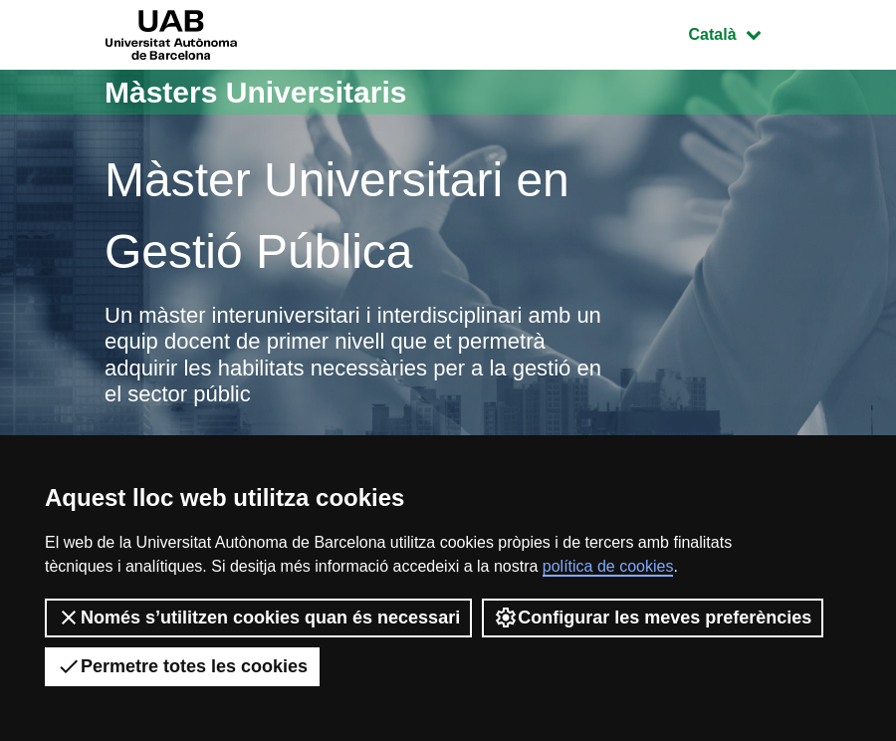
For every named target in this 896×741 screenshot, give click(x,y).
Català (739, 32)
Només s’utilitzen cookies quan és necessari (258, 617)
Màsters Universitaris (256, 92)
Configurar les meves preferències (652, 617)
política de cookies (608, 566)
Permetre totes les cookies (182, 666)
